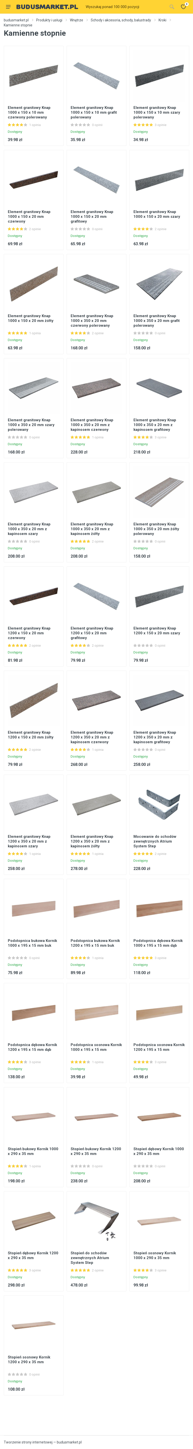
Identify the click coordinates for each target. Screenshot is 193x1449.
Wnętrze (76, 20)
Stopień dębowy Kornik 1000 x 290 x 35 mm (158, 1151)
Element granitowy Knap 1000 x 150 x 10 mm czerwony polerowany (29, 112)
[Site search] (125, 6)
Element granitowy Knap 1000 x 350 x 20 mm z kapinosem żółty (92, 529)
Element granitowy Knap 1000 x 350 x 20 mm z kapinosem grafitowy (154, 425)
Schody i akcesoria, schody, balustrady (121, 20)
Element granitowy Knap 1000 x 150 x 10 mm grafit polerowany (94, 112)
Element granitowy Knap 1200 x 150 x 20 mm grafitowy (92, 633)
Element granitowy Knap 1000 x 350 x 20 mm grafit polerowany (156, 321)
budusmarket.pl (16, 20)
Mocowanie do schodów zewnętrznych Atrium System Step (154, 841)
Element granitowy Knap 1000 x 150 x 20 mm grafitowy (92, 217)
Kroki (162, 20)
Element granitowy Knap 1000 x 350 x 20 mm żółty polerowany (156, 529)
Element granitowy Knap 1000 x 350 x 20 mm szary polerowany (31, 425)
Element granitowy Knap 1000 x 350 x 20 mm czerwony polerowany (92, 321)
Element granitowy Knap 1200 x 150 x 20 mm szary (156, 630)
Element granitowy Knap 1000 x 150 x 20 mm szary (156, 214)
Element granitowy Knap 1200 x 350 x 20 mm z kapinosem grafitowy (154, 737)
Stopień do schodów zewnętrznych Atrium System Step (90, 1258)
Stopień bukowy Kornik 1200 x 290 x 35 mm (96, 1151)
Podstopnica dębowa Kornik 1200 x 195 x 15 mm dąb (32, 1047)
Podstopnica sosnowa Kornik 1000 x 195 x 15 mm (96, 1047)
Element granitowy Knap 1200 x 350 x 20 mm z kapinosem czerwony (92, 737)
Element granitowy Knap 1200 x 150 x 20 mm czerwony (29, 633)
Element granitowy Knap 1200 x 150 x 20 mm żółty (31, 734)
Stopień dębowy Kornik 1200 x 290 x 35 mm (33, 1255)
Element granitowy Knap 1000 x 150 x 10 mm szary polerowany (156, 112)
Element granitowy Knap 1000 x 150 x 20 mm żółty (31, 318)
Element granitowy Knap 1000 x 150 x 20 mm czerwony (29, 217)
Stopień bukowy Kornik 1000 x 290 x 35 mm (33, 1151)
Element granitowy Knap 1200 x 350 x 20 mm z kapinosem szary (29, 841)
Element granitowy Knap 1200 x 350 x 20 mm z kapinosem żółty (92, 841)
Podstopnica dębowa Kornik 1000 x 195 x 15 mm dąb (158, 943)
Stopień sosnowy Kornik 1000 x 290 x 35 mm (154, 1255)
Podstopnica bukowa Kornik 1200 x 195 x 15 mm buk (95, 943)
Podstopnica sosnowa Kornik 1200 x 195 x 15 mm (159, 1047)
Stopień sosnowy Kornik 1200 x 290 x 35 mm (29, 1359)
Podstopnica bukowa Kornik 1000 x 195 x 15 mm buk (32, 943)
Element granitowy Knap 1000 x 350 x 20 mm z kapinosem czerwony (92, 425)
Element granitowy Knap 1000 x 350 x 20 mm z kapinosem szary (29, 529)
